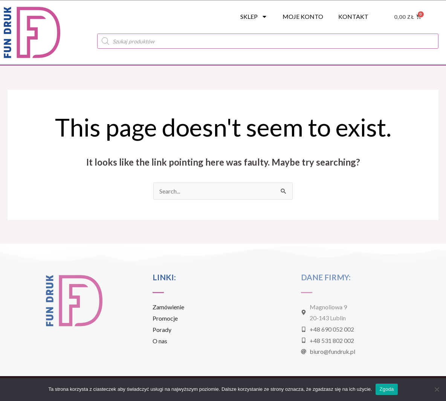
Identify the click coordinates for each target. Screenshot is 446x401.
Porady (162, 329)
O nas (160, 340)
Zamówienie (168, 306)
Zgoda (386, 389)
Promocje (165, 318)
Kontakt (353, 16)
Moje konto (303, 16)
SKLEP (253, 16)
